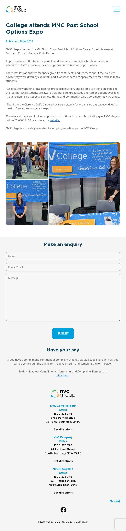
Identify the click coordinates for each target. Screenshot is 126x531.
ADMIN (85, 522)
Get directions (63, 429)
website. (55, 120)
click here (63, 375)
